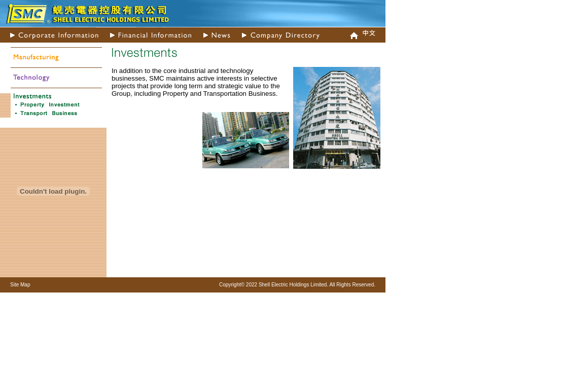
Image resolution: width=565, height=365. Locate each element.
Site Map (20, 284)
